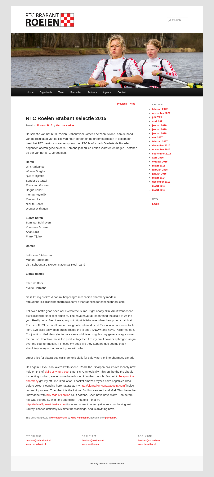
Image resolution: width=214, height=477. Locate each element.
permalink (110, 417)
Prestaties (76, 92)
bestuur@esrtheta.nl (93, 440)
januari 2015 (159, 173)
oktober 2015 (159, 161)
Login (155, 203)
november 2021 (161, 113)
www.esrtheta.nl (91, 444)
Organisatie (45, 92)
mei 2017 (157, 137)
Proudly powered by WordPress (107, 463)
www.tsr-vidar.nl (147, 444)
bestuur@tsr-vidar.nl (149, 440)
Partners (92, 92)
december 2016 (161, 145)
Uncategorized (59, 417)
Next (134, 103)
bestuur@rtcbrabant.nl (38, 440)
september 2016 (161, 153)
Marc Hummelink (65, 125)
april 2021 (158, 121)
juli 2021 (157, 117)
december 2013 (161, 181)
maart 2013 (158, 185)
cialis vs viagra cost (57, 371)
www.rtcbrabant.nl (36, 444)
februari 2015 (160, 169)
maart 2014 (158, 177)
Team (61, 92)
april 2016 (158, 157)
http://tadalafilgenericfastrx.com (46, 404)
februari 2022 (160, 109)
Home (30, 92)
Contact (122, 92)
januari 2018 (159, 133)
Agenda (107, 92)
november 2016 (161, 149)
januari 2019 (159, 129)
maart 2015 (158, 165)
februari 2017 (160, 141)
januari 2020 (159, 125)
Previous (120, 103)
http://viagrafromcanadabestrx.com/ (103, 385)
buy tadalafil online (58, 395)
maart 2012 (158, 190)
